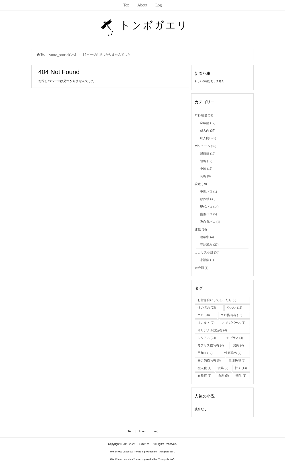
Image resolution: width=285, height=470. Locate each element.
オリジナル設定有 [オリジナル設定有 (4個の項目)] (212, 330)
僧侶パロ (208, 214)
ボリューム (205, 146)
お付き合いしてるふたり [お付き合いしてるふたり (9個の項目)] (216, 300)
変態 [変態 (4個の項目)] (238, 345)
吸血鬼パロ (210, 221)
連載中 (207, 237)
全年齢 (207, 123)
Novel (72, 54)
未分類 (201, 267)
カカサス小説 (207, 252)
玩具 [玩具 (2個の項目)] (223, 368)
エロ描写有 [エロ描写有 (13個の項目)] (231, 315)
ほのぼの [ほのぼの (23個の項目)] (206, 307)
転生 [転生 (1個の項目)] (241, 375)
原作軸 (207, 199)
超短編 (207, 153)
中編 (206, 168)
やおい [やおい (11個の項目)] (234, 307)
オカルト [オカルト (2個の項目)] (205, 322)
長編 (205, 176)
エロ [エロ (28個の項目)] (203, 315)
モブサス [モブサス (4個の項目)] (234, 337)
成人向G (208, 138)
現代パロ (209, 206)
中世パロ (208, 191)
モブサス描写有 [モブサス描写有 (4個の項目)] (210, 345)
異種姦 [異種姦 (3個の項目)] (204, 375)
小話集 (207, 260)
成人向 (207, 130)
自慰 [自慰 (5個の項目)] (223, 375)
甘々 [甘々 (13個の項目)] (241, 368)
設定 (201, 184)
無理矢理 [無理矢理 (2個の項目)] (236, 360)
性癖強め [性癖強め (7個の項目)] (232, 353)
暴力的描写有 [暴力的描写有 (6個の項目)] (209, 360)
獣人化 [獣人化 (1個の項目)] (204, 368)
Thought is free (165, 451)
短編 (206, 161)
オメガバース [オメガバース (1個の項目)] (233, 322)
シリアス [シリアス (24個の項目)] (206, 337)
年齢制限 (204, 115)
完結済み (209, 244)
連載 (201, 229)
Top (43, 54)
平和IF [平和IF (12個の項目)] (204, 353)
